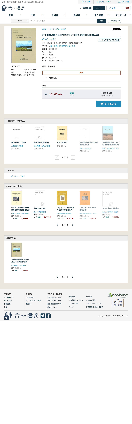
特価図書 (7, 304)
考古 (51, 29)
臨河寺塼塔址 (62, 142)
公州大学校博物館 (40, 212)
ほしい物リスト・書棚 (33, 301)
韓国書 (44, 29)
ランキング (8, 301)
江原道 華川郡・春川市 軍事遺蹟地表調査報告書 (21, 208)
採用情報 (89, 297)
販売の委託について (54, 297)
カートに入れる (108, 103)
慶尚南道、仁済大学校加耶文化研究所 (46, 146)
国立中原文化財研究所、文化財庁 (62, 46)
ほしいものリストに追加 (110, 40)
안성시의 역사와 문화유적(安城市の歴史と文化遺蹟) (65, 209)
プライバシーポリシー (94, 303)
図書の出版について (54, 301)
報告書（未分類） (61, 29)
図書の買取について (54, 304)
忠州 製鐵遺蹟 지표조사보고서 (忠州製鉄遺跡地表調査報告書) (20, 261)
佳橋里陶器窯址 (40, 208)
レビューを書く (50, 39)
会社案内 (72, 297)
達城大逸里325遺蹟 (18, 142)
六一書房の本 (8, 297)
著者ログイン (52, 307)
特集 (5, 307)
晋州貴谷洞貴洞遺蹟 (41, 142)
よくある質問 (124, 2)
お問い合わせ (73, 303)
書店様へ (29, 304)
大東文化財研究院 (17, 146)
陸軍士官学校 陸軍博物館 (20, 213)
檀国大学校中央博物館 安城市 (67, 213)
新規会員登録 (87, 8)
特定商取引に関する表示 (94, 307)
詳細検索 (114, 21)
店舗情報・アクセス (105, 2)
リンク (71, 307)
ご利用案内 (86, 2)
